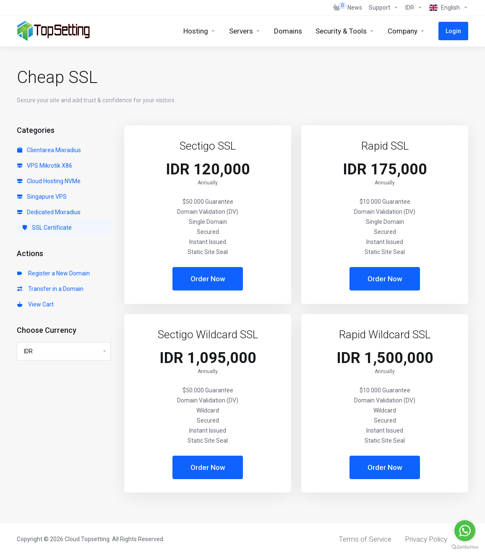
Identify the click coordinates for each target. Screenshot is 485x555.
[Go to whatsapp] (464, 530)
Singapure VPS (42, 196)
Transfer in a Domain (50, 288)
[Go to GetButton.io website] (464, 546)
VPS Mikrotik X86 (44, 165)
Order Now (207, 279)
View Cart (35, 304)
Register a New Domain (53, 273)
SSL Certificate (47, 227)
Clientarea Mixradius (49, 150)
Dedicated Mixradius (49, 212)
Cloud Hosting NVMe (49, 181)
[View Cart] (337, 7)
